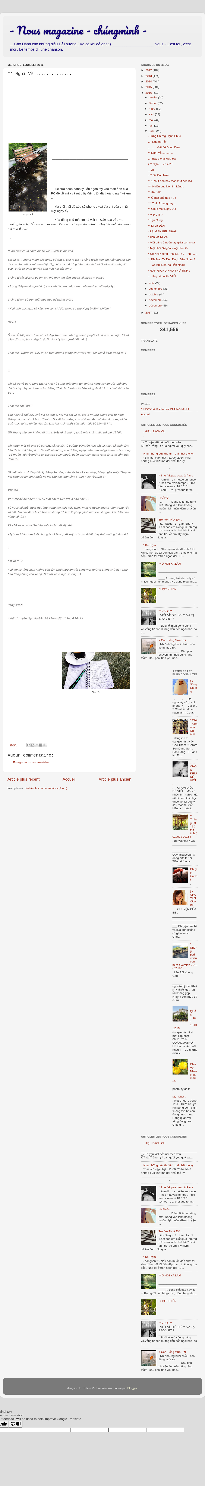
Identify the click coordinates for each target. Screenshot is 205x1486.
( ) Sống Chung (193, 686)
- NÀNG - (164, 497)
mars (152, 108)
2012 (149, 70)
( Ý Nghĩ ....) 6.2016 (160, 164)
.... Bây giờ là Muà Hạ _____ (166, 158)
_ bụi (151, 169)
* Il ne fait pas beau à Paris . (176, 475)
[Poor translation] (15, 1424)
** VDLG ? (165, 611)
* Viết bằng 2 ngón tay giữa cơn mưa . (172, 242)
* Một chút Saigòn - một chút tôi (168, 248)
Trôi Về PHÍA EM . (170, 519)
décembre (156, 305)
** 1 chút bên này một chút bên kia (170, 181)
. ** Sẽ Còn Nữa (158, 175)
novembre (156, 300)
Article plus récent (23, 779)
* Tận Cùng (155, 220)
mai (151, 120)
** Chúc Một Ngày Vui (162, 208)
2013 (149, 76)
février (153, 103)
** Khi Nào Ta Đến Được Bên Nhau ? (171, 259)
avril (152, 114)
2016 (149, 92)
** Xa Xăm (154, 192)
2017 (149, 312)
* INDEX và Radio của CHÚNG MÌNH (165, 409)
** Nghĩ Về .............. (161, 152)
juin (151, 125)
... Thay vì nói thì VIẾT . (163, 276)
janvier (153, 97)
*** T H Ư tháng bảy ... (162, 203)
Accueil (69, 779)
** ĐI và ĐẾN (156, 225)
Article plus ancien (115, 779)
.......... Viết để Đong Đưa (164, 147)
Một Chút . (179, 1096)
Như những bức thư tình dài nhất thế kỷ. (168, 453)
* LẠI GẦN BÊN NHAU (162, 231)
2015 (149, 87)
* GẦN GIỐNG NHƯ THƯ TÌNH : (169, 270)
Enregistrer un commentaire (31, 762)
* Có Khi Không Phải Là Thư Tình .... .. (172, 253)
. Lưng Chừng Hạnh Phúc (164, 136)
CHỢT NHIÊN (167, 589)
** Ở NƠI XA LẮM (169, 563)
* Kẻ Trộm (149, 545)
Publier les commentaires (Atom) (46, 788)
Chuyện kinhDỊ (194, 874)
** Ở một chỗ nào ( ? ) (162, 197)
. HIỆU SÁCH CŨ (154, 431)
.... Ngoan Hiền (157, 141)
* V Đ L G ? (155, 214)
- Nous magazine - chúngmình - (78, 30)
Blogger (132, 1388)
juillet (152, 131)
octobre (154, 294)
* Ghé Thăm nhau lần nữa (194, 727)
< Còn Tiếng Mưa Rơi (172, 640)
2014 (149, 81)
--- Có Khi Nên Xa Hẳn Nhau (166, 264)
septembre (156, 288)
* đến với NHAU (158, 237)
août (152, 283)
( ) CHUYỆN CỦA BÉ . (193, 898)
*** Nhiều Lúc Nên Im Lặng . (166, 186)
